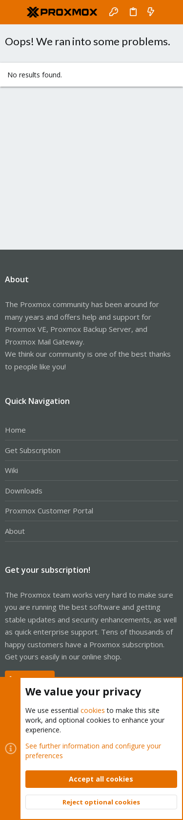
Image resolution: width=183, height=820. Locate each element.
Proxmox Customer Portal (49, 510)
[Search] (168, 12)
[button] (14, 12)
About (15, 531)
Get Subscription (33, 450)
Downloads (23, 490)
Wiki (11, 470)
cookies (93, 710)
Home (15, 430)
